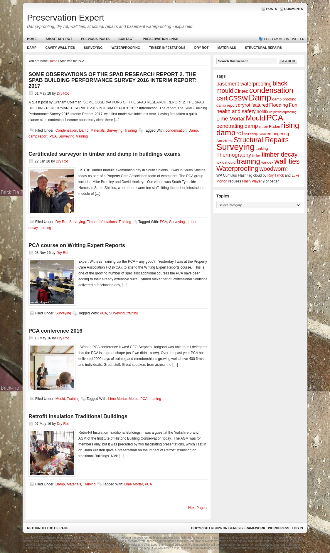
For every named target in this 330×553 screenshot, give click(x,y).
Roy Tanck (275, 175)
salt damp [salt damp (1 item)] (251, 134)
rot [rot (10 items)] (239, 133)
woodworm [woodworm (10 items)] (274, 168)
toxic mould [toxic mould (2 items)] (225, 162)
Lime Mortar (117, 399)
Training (130, 130)
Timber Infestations (166, 49)
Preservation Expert (65, 17)
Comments (293, 9)
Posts (271, 9)
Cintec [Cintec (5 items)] (241, 91)
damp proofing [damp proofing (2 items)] (284, 99)
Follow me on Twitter (284, 39)
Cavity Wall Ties (60, 47)
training (82, 136)
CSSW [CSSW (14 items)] (238, 98)
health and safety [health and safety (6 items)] (236, 111)
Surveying (93, 47)
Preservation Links (160, 39)
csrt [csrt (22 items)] (222, 98)
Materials (227, 47)
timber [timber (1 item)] (256, 155)
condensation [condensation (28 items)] (271, 90)
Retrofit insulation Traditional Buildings (77, 416)
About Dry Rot (59, 39)
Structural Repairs (263, 47)
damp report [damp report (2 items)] (226, 105)
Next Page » (198, 508)
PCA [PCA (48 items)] (274, 117)
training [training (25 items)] (248, 161)
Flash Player (252, 181)
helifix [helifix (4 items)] (262, 111)
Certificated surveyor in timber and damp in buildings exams (104, 154)
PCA (53, 136)
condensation (176, 130)
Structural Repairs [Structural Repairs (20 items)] (261, 140)
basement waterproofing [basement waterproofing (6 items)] (244, 84)
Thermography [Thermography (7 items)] (233, 155)
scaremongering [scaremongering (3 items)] (274, 133)
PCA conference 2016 (55, 331)
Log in (297, 528)
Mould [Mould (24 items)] (255, 118)
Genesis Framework (246, 528)
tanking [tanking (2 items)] (262, 148)
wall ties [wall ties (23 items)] (287, 161)
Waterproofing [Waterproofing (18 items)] (237, 168)
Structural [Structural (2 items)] (224, 141)
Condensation (66, 130)
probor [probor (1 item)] (263, 126)
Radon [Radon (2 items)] (274, 126)
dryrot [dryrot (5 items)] (244, 105)
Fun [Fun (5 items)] (293, 105)
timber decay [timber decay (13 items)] (279, 154)
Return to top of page (47, 528)
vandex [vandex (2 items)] (267, 162)
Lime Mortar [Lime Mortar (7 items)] (230, 119)
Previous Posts (95, 39)
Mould (60, 399)
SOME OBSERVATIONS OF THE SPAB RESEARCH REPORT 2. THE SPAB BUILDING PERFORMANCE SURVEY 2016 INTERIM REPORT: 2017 (112, 80)
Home (32, 39)
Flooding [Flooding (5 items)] (278, 105)
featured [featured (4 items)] (259, 105)
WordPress (278, 528)
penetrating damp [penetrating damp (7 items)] (237, 126)
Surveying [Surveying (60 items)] (235, 147)
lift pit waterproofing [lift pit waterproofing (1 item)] (282, 112)
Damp (31, 49)
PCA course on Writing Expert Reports (76, 245)
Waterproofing (126, 47)
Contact (126, 39)
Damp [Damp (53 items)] (260, 97)
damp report (38, 136)
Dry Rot (201, 47)
